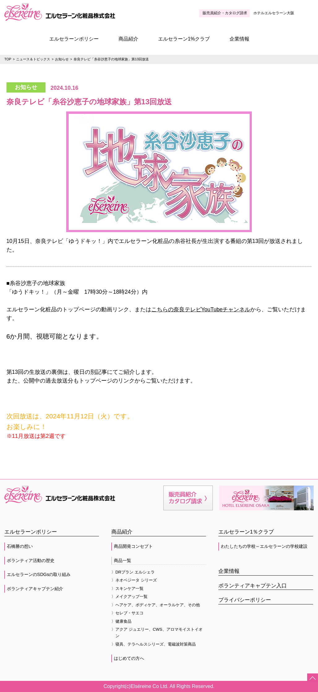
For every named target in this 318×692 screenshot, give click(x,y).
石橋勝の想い (20, 546)
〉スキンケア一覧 (127, 588)
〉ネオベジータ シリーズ (134, 580)
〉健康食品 (121, 621)
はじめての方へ (129, 658)
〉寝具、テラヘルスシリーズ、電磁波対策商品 (153, 644)
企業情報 (239, 38)
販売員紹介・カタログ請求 (225, 13)
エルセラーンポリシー (74, 38)
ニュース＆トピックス (33, 59)
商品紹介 (128, 38)
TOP (7, 59)
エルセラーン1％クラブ (246, 532)
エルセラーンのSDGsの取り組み (39, 574)
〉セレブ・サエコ (127, 613)
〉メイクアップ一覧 (129, 596)
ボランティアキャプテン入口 (252, 586)
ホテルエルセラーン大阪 (273, 13)
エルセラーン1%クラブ (184, 38)
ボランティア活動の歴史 (30, 560)
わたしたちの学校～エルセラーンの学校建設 (264, 546)
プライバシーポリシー (244, 600)
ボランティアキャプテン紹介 (35, 588)
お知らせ (62, 59)
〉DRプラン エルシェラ (133, 572)
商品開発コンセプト (133, 546)
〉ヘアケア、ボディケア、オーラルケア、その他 (155, 605)
